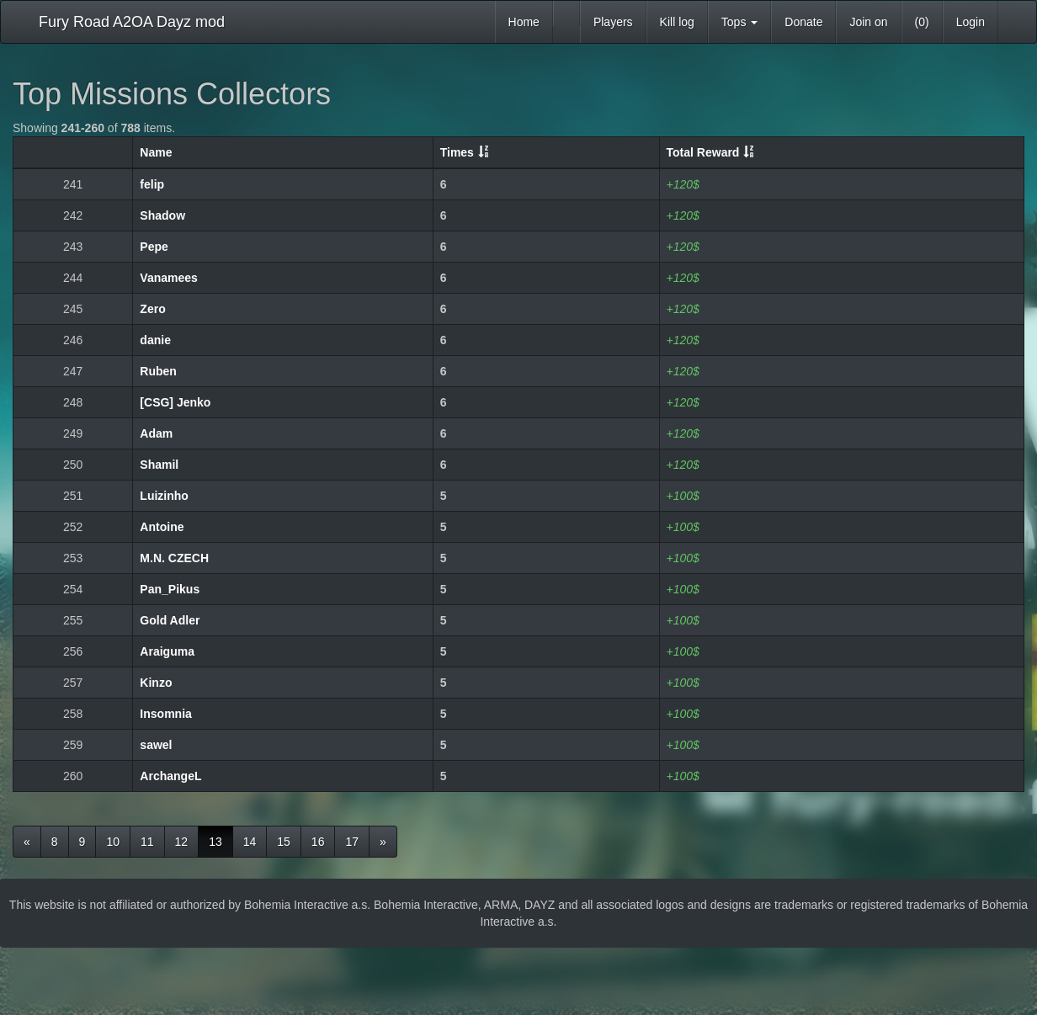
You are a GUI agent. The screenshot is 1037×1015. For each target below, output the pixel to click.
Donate (803, 22)
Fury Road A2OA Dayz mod (132, 21)
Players (613, 22)
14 (250, 841)
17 (352, 841)
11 (147, 841)
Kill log (677, 22)
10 (113, 841)
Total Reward (703, 152)
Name (156, 152)
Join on (868, 22)
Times (457, 152)
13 (215, 841)
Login (970, 22)
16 (318, 841)
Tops (739, 22)
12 (182, 841)
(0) (922, 22)
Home (524, 22)
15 (283, 841)
